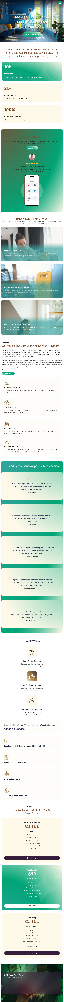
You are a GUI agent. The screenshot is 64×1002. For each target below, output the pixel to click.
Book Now (32, 148)
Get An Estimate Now (32, 34)
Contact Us (32, 858)
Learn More (8, 373)
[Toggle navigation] (60, 3)
